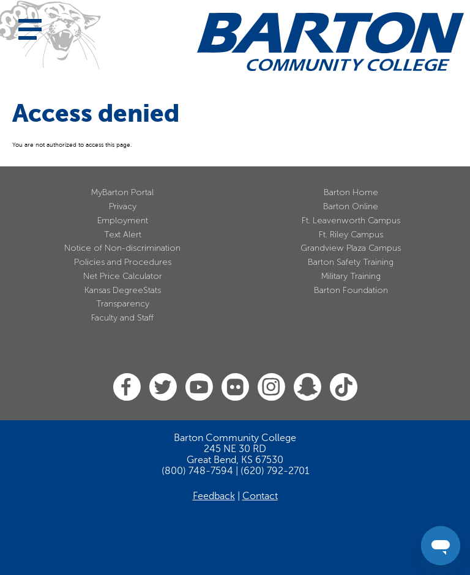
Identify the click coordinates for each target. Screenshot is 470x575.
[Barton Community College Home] (330, 41)
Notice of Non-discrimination (122, 248)
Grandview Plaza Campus (350, 248)
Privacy (122, 206)
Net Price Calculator (122, 276)
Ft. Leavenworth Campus (351, 220)
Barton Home (351, 192)
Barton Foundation (351, 290)
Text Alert (122, 234)
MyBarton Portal (122, 192)
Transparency (122, 304)
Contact (260, 496)
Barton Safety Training (351, 262)
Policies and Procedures (122, 262)
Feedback (214, 496)
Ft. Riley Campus (351, 234)
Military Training (351, 276)
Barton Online (350, 206)
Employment (122, 220)
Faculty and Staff (122, 318)
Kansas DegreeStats (122, 290)
